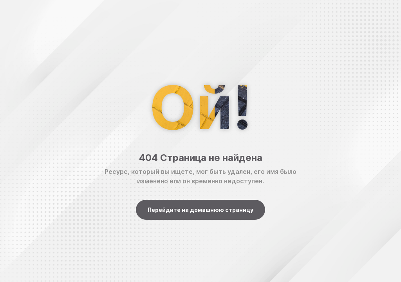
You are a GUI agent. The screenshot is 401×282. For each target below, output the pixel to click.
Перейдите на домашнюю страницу (200, 209)
